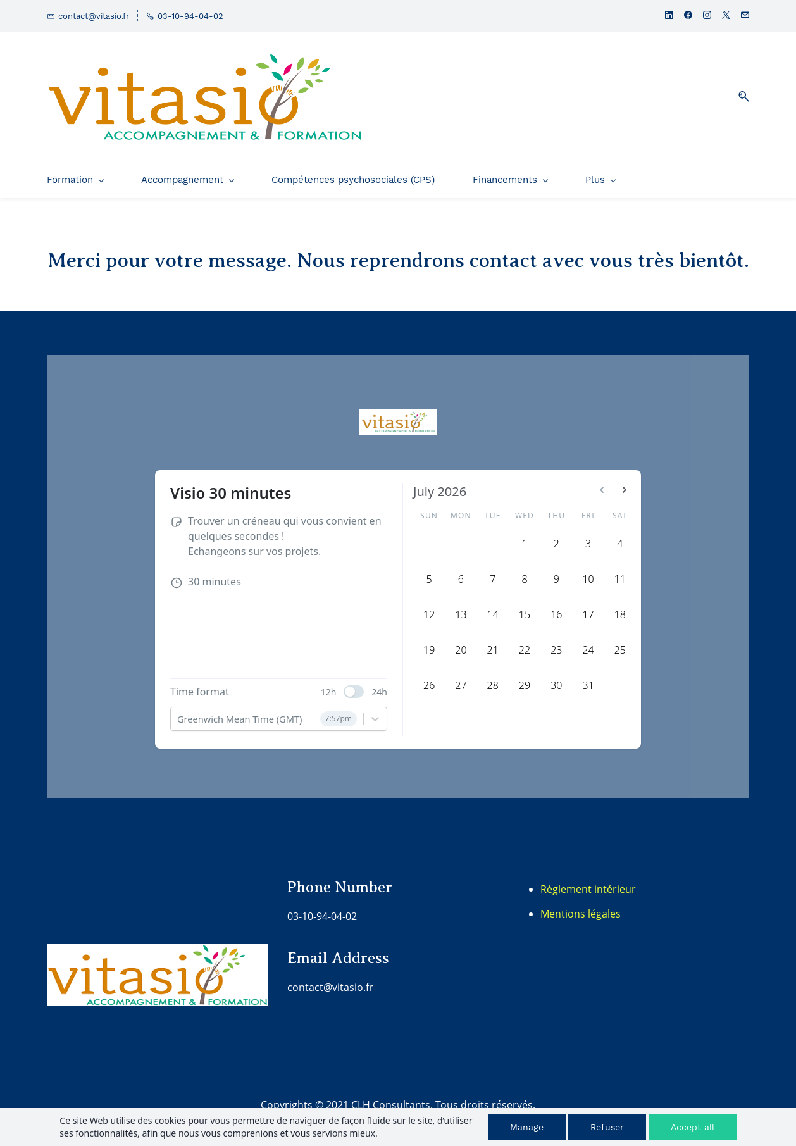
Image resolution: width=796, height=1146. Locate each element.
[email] (745, 16)
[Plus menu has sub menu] (678, 179)
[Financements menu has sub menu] (510, 179)
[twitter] (726, 16)
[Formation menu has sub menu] (75, 179)
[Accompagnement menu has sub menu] (187, 179)
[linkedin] (669, 16)
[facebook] (688, 16)
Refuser (607, 1127)
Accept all (692, 1127)
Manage (527, 1127)
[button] (739, 96)
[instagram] (707, 16)
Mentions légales (580, 914)
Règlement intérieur (588, 889)
